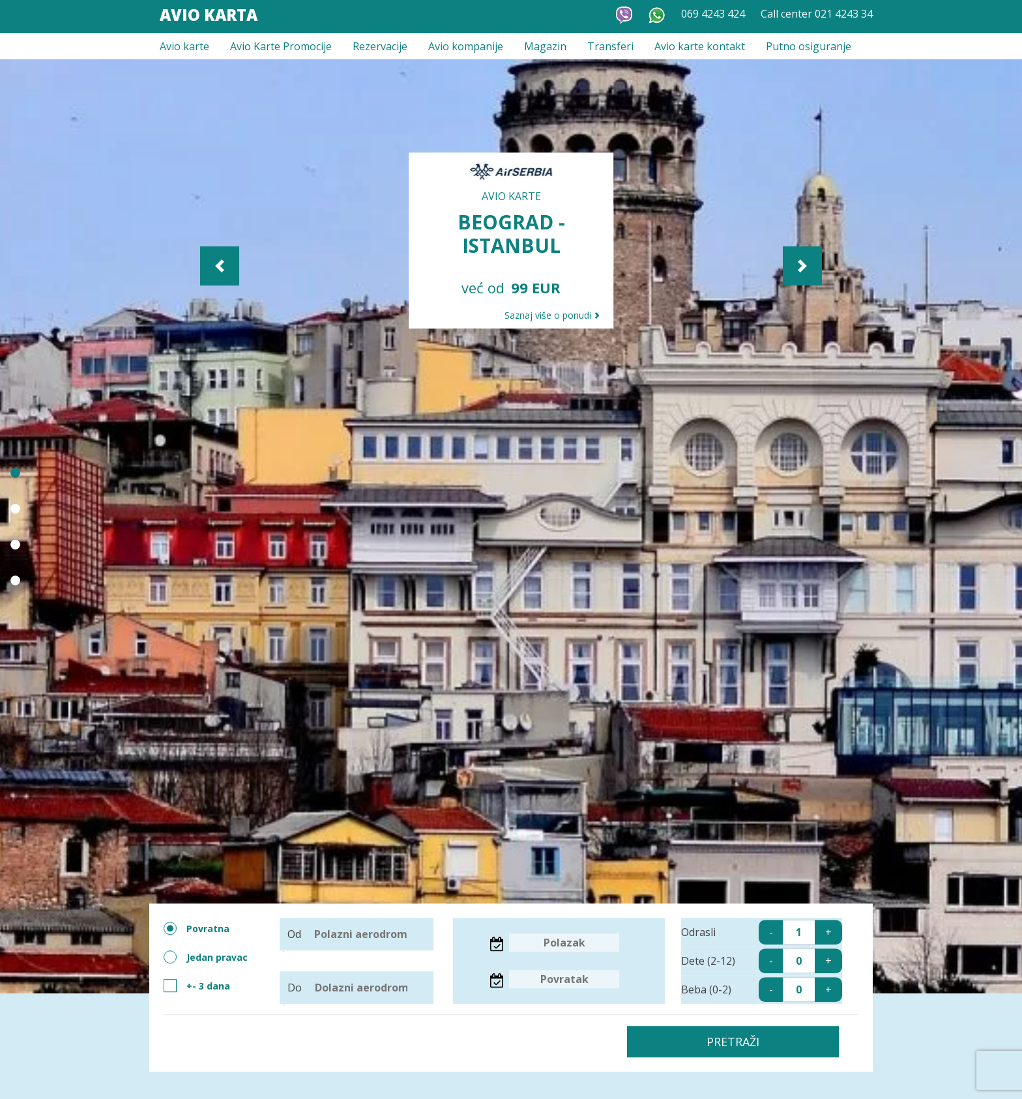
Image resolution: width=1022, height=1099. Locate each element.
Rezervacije (380, 46)
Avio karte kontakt (699, 46)
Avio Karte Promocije (281, 46)
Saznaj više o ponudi (552, 315)
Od (353, 934)
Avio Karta (208, 14)
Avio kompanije (465, 46)
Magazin (545, 46)
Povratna (196, 928)
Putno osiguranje (808, 46)
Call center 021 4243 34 (817, 14)
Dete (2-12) (761, 960)
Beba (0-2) (761, 989)
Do (354, 987)
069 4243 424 (713, 14)
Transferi (610, 46)
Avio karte (184, 46)
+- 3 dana (197, 985)
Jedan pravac (206, 956)
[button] (325, 266)
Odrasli (761, 932)
